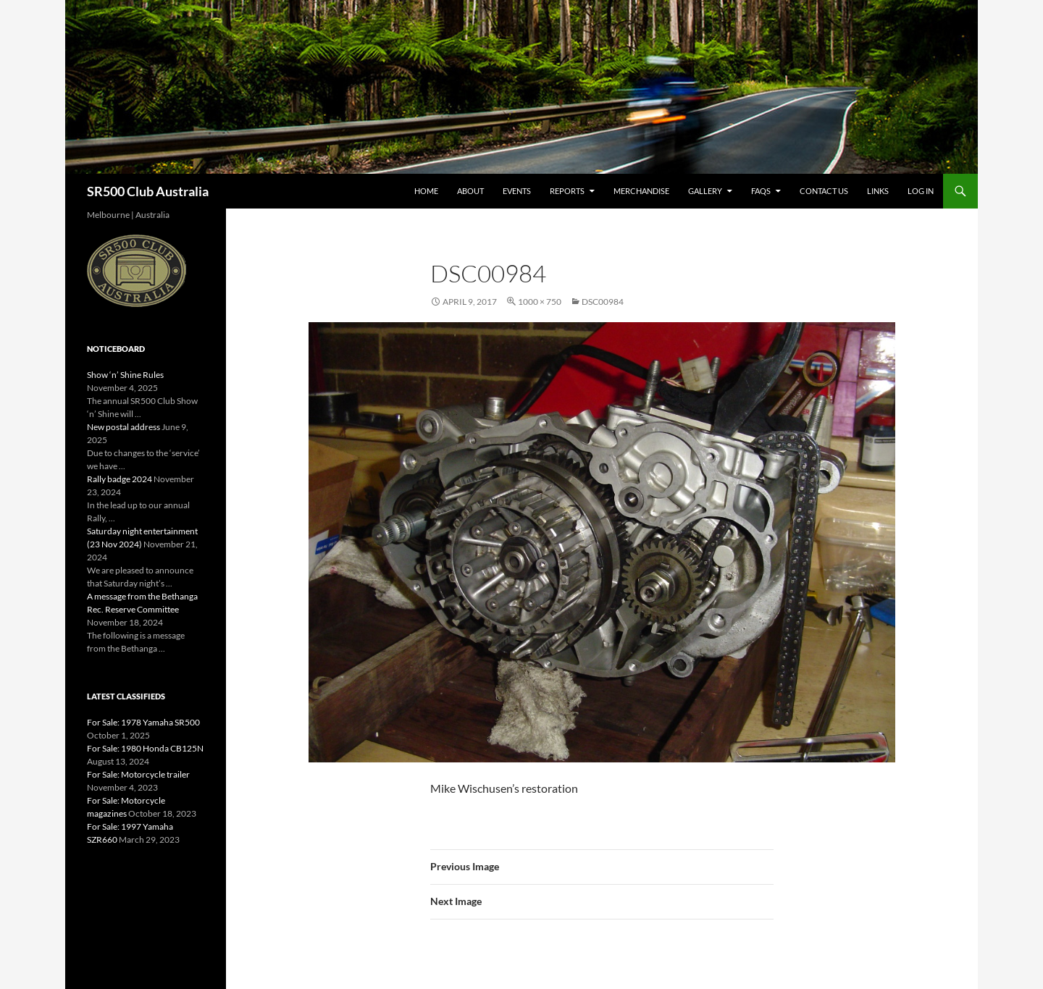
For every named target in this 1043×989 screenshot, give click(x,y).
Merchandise (641, 190)
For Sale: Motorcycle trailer (138, 774)
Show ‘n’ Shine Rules (125, 374)
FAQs (761, 190)
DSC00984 (603, 301)
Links (878, 190)
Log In (921, 190)
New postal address (123, 426)
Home (426, 190)
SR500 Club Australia (148, 191)
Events (517, 190)
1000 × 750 (539, 301)
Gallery (705, 190)
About (470, 190)
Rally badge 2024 (119, 479)
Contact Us (824, 190)
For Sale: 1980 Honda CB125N (145, 748)
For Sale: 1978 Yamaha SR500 (143, 722)
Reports (567, 190)
